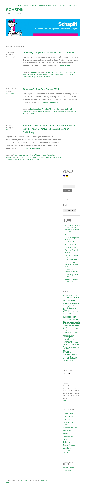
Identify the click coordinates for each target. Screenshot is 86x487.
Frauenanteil (38, 74)
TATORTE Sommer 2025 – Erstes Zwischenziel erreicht (72, 257)
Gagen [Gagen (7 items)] (65, 327)
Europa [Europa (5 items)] (74, 319)
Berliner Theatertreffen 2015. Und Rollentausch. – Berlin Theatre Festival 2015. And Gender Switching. (50, 128)
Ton (41, 77)
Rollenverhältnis (67, 111)
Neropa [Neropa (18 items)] (75, 344)
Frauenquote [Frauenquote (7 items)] (67, 325)
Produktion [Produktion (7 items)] (66, 347)
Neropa (62, 74)
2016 (71, 72)
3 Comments (10, 130)
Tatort (37, 77)
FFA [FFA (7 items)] (77, 319)
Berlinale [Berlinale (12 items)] (75, 304)
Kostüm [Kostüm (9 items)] (75, 342)
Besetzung (26, 111)
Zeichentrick (29, 159)
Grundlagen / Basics (70, 427)
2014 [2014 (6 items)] (68, 301)
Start (18, 5)
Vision (25, 113)
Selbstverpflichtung (29, 77)
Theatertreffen (19, 159)
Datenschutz (67, 471)
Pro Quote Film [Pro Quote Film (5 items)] (75, 347)
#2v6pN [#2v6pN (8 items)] (65, 295)
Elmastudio (43, 480)
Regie (71, 74)
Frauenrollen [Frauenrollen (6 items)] (76, 325)
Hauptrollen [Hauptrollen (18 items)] (68, 339)
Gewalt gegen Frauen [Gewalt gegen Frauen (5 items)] (69, 330)
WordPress (23, 480)
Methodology (65, 5)
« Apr (65, 400)
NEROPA (66, 439)
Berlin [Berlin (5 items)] (69, 304)
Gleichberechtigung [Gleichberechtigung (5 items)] (68, 335)
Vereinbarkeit (67, 448)
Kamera (56, 74)
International (67, 430)
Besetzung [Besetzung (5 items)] (66, 306)
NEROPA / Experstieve (47, 5)
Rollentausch (10, 159)
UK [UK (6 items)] (68, 361)
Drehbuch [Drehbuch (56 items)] (70, 317)
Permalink (47, 77)
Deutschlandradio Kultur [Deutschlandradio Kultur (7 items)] (71, 312)
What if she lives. (70, 235)
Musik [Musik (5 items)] (69, 345)
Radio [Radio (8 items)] (70, 349)
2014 (64, 72)
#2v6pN (47, 72)
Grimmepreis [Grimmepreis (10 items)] (68, 337)
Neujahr (54, 111)
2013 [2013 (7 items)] (64, 301)
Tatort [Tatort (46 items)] (73, 357)
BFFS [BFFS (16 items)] (65, 308)
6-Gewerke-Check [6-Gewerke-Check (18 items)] (71, 296)
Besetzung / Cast (35, 109)
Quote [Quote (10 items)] (65, 349)
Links (76, 5)
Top (7, 482)
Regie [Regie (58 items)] (67, 351)
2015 (67, 72)
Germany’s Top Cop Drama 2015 (41, 89)
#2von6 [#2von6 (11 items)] (72, 295)
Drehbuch (30, 74)
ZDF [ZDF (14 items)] (71, 361)
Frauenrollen (36, 157)
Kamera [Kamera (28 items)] (67, 341)
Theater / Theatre (41, 155)
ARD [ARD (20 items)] (65, 303)
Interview (66, 433)
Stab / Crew (56, 109)
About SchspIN (30, 5)
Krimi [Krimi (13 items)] (65, 345)
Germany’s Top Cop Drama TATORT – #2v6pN (48, 52)
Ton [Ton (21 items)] (65, 360)
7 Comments (10, 93)
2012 (56, 72)
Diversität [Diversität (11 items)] (67, 314)
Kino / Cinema (30, 155)
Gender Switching (46, 157)
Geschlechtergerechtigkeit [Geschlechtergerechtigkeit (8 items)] (72, 329)
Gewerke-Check (48, 74)
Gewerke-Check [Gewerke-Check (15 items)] (70, 333)
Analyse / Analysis (19, 155)
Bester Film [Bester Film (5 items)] (72, 306)
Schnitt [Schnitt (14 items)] (66, 358)
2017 (75, 72)
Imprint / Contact (68, 468)
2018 (24, 74)
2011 (52, 72)
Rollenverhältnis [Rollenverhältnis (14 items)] (70, 354)
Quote (67, 74)
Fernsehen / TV (35, 72)
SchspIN (15, 9)
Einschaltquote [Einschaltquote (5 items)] (67, 319)
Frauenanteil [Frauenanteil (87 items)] (72, 322)
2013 (60, 72)
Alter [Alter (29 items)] (73, 300)
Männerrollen (57, 157)
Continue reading (67, 66)
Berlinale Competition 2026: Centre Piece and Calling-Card (72, 240)
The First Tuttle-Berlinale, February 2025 (71, 264)
